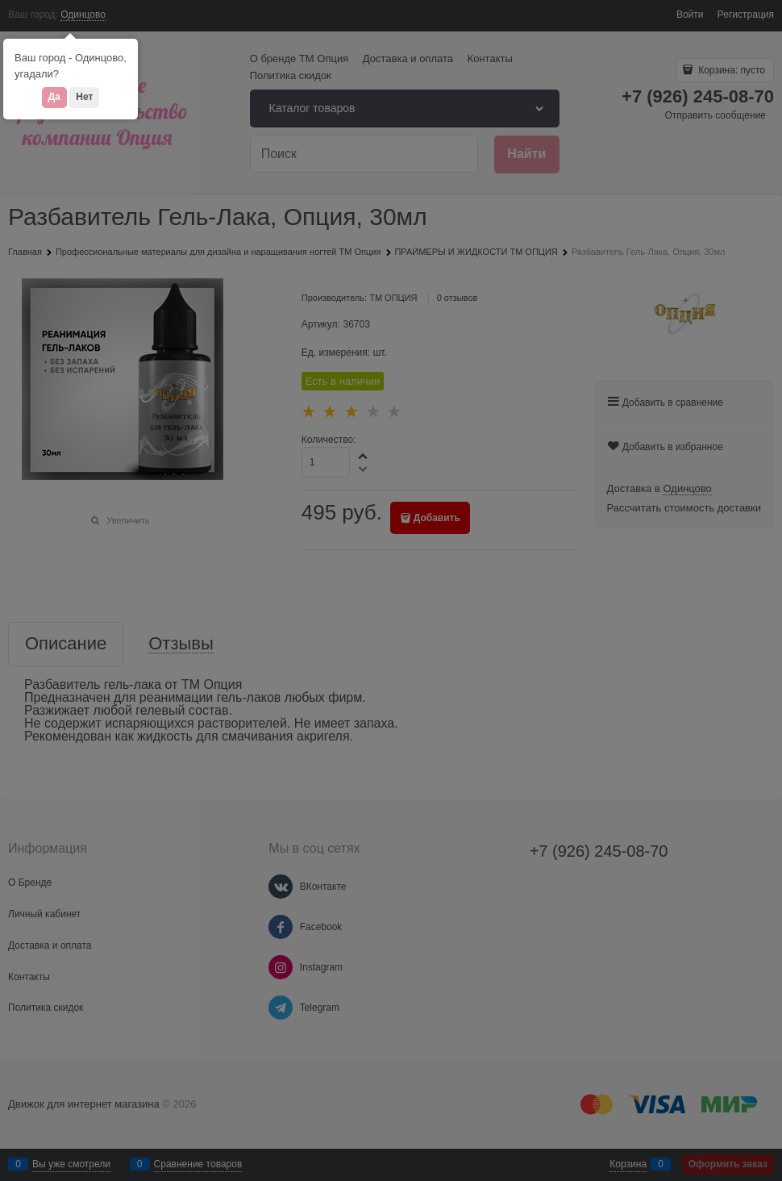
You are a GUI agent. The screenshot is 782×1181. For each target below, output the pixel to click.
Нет (84, 96)
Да (54, 96)
